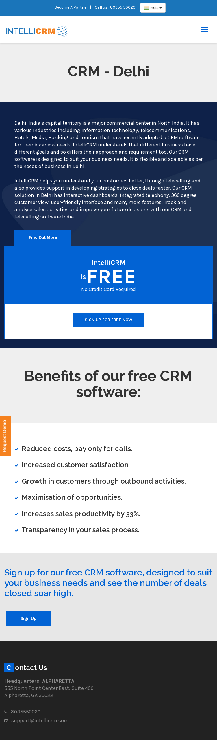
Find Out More (43, 237)
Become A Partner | (72, 7)
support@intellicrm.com (40, 720)
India (153, 7)
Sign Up (28, 618)
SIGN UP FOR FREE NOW (108, 319)
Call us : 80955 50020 (115, 7)
